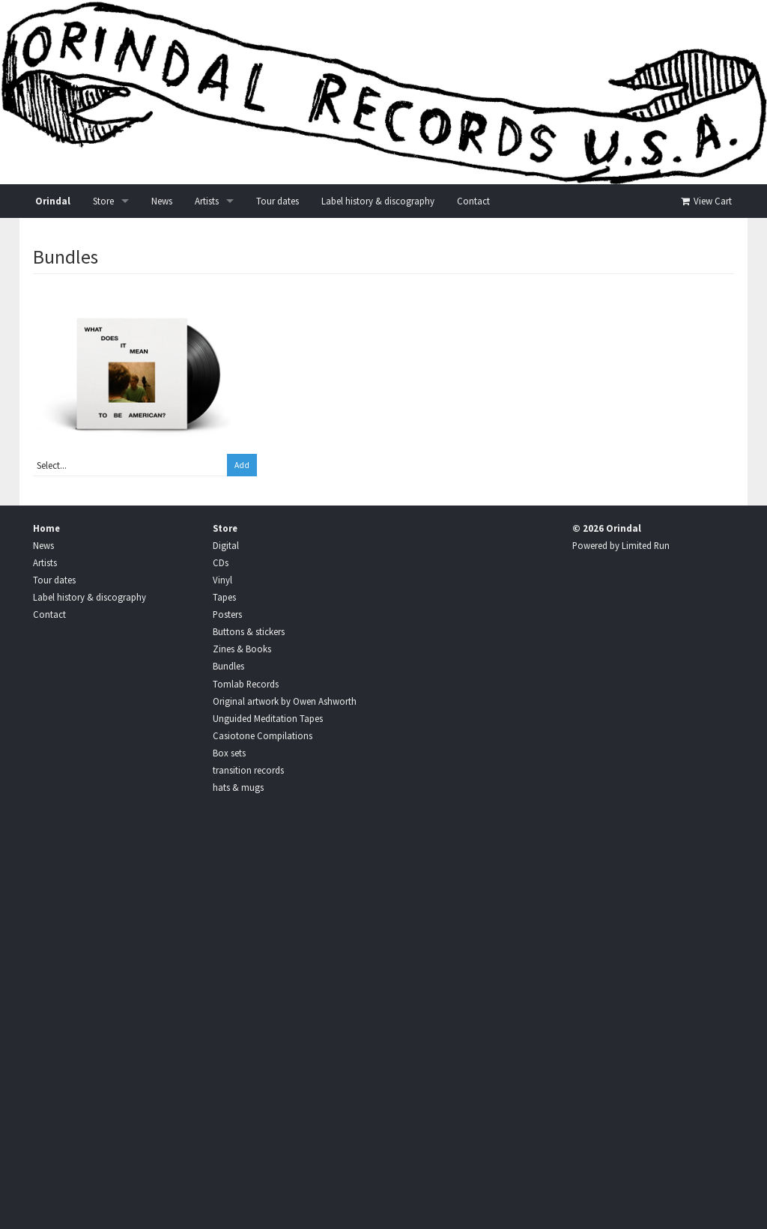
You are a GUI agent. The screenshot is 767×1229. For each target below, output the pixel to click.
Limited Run (646, 545)
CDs (220, 562)
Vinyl (222, 580)
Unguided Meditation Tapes (268, 718)
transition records (248, 770)
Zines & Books (242, 649)
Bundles (228, 666)
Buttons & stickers (249, 631)
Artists (207, 201)
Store (103, 201)
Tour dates (277, 201)
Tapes (224, 597)
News (161, 201)
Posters (227, 614)
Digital (226, 545)
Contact (473, 201)
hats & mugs (238, 787)
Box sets (229, 753)
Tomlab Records (246, 684)
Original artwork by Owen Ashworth (285, 701)
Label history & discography (377, 201)
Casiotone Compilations (262, 735)
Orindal (52, 201)
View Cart (705, 201)
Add (241, 465)
